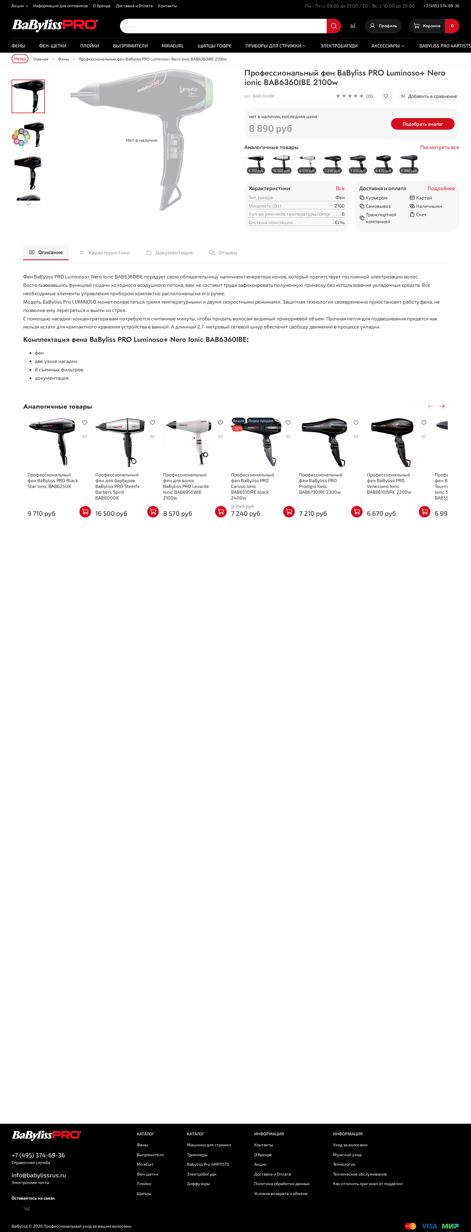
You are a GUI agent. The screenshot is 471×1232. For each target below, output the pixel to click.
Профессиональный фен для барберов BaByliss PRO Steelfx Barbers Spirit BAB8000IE (121, 486)
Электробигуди (339, 45)
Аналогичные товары (271, 147)
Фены (18, 45)
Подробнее (441, 188)
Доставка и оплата (382, 188)
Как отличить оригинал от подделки (368, 1183)
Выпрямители (130, 45)
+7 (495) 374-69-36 (441, 5)
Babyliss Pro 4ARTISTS (208, 1164)
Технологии (344, 1164)
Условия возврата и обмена (281, 1193)
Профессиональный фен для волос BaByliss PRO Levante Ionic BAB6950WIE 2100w (192, 486)
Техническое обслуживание (360, 1174)
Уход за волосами (350, 1144)
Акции (18, 5)
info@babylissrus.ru (39, 1174)
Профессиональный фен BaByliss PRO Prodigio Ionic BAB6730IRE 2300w (335, 484)
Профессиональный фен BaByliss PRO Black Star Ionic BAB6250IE (49, 484)
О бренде (102, 5)
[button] (354, 96)
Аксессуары (388, 45)
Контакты (167, 5)
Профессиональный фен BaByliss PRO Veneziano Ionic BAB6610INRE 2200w (407, 486)
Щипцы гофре (215, 45)
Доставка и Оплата (134, 5)
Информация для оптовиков (60, 5)
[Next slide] (28, 204)
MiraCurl (173, 45)
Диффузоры (198, 1183)
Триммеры (197, 1154)
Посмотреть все (439, 147)
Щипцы (144, 1193)
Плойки (89, 45)
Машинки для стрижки (209, 1144)
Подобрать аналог (423, 123)
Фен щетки (147, 1174)
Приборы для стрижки (276, 45)
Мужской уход (347, 1154)
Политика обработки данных (282, 1183)
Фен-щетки (52, 45)
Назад (20, 58)
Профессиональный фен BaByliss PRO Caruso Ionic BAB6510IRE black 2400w (264, 486)
